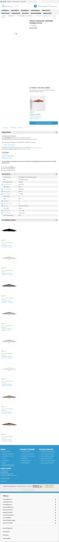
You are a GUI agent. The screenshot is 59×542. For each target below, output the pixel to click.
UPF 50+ (21, 210)
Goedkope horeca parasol (28, 456)
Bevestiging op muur (7, 158)
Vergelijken (34, 25)
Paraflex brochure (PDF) (24, 149)
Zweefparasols (15, 10)
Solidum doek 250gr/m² (9, 144)
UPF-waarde (6, 210)
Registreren (7, 538)
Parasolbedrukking (36, 13)
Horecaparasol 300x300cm (47, 453)
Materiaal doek (7, 193)
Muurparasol (25, 458)
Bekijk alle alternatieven (43, 123)
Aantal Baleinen (7, 189)
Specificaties (13, 127)
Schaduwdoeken (16, 13)
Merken (4, 462)
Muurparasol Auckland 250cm (48, 460)
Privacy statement (21, 486)
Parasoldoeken (47, 13)
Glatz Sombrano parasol (28, 453)
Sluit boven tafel (7, 203)
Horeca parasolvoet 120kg (47, 456)
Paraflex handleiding (7, 156)
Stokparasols (5, 10)
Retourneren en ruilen (7, 456)
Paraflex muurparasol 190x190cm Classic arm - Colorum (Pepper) (36, 117)
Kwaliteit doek (6, 213)
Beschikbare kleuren (29, 220)
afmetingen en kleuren (35, 147)
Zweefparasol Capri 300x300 (48, 451)
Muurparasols (25, 10)
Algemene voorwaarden (9, 486)
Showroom (23, 1)
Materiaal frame (7, 184)
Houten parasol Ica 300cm (47, 462)
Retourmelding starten (8, 465)
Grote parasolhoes (26, 460)
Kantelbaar (6, 201)
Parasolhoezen (5, 13)
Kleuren (20, 127)
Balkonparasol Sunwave (47, 458)
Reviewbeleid (5, 460)
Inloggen (9, 1)
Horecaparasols (35, 10)
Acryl (20, 193)
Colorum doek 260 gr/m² (9, 146)
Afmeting (5, 205)
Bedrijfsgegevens (5, 478)
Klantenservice (16, 1)
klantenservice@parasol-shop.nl (9, 475)
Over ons (4, 458)
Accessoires (25, 13)
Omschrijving (5, 127)
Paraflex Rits (5, 153)
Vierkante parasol (26, 451)
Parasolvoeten (46, 10)
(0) (42, 6)
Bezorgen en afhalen (7, 453)
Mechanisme (6, 191)
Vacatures (3, 481)
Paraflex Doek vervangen (8, 155)
